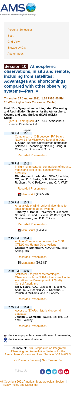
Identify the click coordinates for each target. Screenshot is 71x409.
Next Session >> (52, 360)
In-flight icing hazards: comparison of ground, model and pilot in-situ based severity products (43, 170)
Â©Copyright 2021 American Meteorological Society (32, 381)
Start (10, 35)
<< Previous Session (27, 360)
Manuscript (28, 194)
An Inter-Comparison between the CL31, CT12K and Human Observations (40, 243)
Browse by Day (17, 47)
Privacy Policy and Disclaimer (20, 384)
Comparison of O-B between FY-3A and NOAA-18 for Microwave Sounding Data (40, 138)
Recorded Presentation (32, 155)
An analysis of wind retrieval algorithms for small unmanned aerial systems (41, 207)
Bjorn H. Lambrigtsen (21, 121)
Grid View (14, 41)
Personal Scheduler (20, 29)
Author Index (15, 53)
